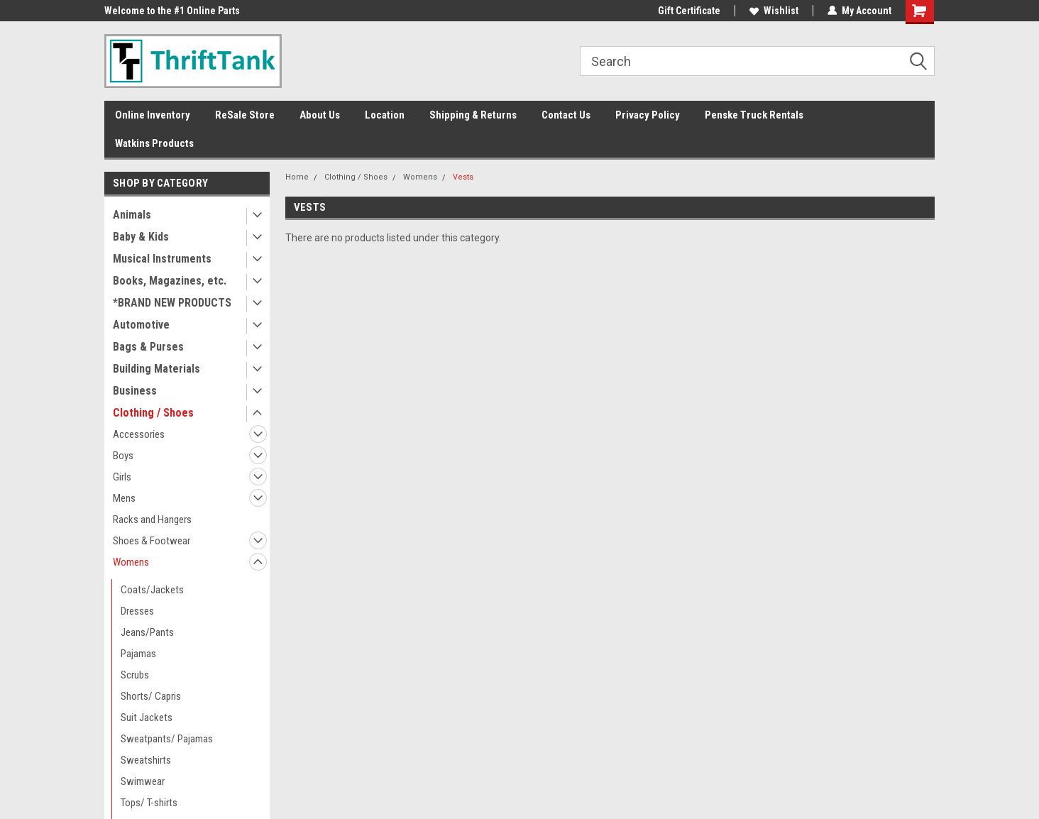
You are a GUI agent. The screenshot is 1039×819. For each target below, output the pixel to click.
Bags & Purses (148, 346)
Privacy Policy (647, 115)
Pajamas (138, 653)
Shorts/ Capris (151, 696)
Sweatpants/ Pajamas (167, 738)
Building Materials (156, 368)
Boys (123, 455)
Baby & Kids (141, 236)
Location (385, 115)
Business (135, 390)
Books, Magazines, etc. (169, 280)
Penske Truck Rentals (754, 115)
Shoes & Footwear (151, 540)
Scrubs (135, 675)
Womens (131, 562)
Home (297, 177)
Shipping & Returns (473, 115)
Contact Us (566, 115)
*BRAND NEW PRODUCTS (172, 302)
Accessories (139, 434)
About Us (319, 115)
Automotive (141, 324)
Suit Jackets (146, 717)
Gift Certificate (689, 10)
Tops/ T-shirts (149, 802)
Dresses (137, 611)
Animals (132, 214)
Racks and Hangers (152, 519)
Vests (463, 177)
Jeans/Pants (147, 632)
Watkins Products (154, 143)
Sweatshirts (146, 760)
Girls (122, 477)
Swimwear (143, 781)
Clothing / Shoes (153, 412)
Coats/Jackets (152, 589)
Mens (124, 498)
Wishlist (773, 10)
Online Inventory (152, 115)
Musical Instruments (162, 258)
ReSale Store (245, 115)
